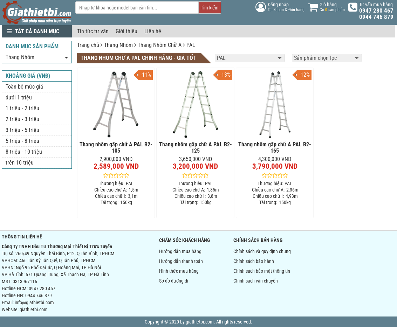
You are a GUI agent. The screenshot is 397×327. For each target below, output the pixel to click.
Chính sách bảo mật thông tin (261, 271)
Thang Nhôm (118, 45)
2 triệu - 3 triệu (22, 119)
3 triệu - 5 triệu (22, 130)
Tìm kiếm (210, 8)
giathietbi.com (34, 309)
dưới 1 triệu (19, 97)
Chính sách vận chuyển (255, 281)
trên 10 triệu (20, 162)
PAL (190, 45)
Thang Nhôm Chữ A (160, 45)
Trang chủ (88, 45)
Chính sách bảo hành (253, 261)
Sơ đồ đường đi (173, 281)
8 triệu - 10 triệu (24, 151)
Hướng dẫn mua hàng (180, 251)
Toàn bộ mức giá (24, 86)
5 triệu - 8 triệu (22, 141)
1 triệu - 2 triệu (22, 108)
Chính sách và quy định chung (262, 251)
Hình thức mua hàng (179, 271)
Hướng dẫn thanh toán (181, 261)
